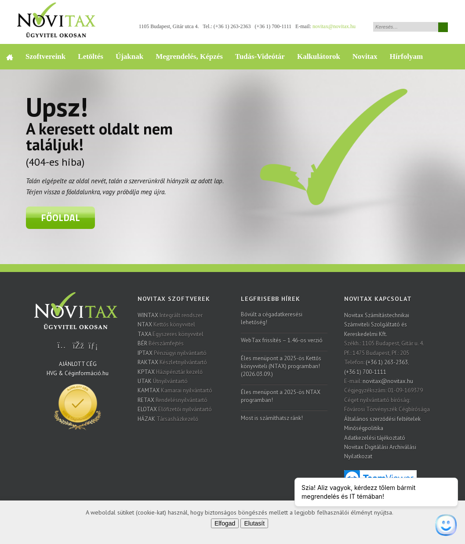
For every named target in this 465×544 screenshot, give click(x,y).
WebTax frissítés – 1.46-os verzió (282, 340)
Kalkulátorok (318, 56)
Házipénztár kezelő (170, 372)
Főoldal (60, 217)
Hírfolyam (406, 56)
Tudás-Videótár (260, 56)
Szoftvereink (45, 56)
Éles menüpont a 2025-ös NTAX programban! (280, 396)
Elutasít (254, 523)
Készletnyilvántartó (172, 362)
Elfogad (224, 523)
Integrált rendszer (170, 315)
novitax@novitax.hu (334, 26)
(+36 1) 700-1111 (273, 26)
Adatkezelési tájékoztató (374, 438)
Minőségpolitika (363, 428)
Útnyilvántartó (163, 381)
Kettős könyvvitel (166, 324)
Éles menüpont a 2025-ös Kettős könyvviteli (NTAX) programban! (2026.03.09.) (281, 366)
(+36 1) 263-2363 (232, 26)
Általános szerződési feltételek (382, 419)
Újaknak (129, 56)
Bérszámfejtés (161, 343)
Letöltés (90, 56)
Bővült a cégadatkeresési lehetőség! (271, 318)
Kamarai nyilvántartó (175, 390)
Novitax (365, 56)
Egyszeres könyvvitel (170, 334)
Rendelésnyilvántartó (172, 400)
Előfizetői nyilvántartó (175, 409)
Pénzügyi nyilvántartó (172, 353)
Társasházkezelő (168, 419)
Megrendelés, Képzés (189, 56)
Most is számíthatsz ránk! (272, 418)
